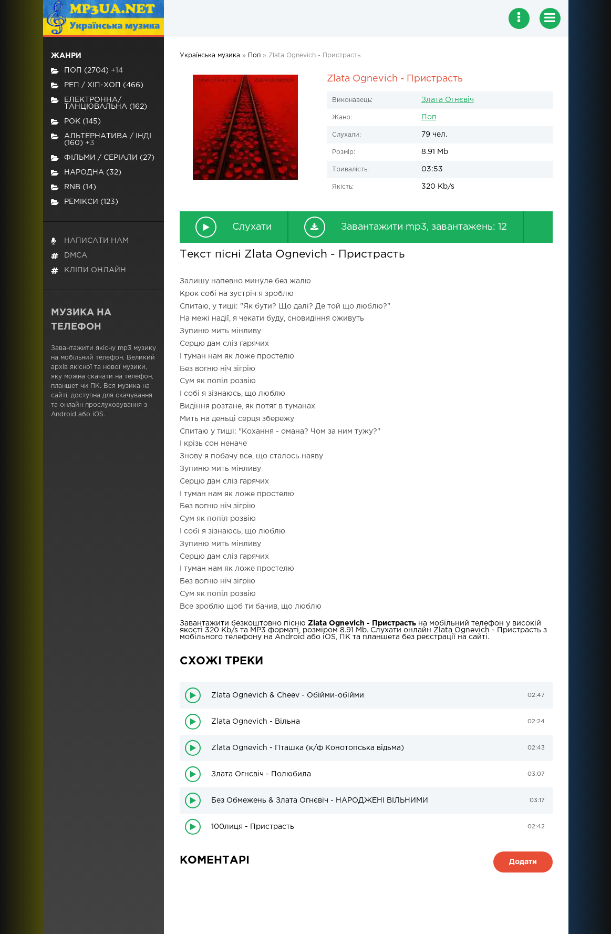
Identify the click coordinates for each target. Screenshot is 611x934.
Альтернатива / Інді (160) (101, 139)
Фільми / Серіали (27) (102, 158)
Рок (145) (76, 121)
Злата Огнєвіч (447, 100)
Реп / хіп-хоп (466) (97, 85)
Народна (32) (86, 172)
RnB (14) (73, 187)
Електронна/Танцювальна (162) (99, 103)
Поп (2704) (87, 70)
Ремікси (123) (84, 202)
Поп (429, 117)
